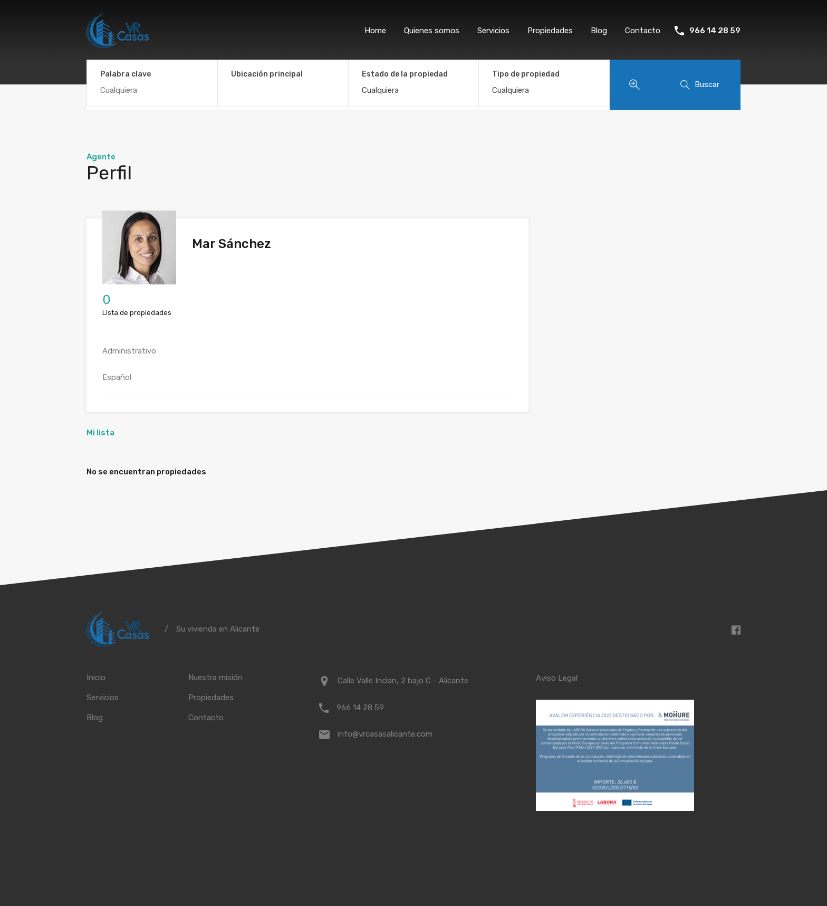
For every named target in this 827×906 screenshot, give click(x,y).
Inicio (95, 677)
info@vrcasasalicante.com (385, 734)
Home (375, 30)
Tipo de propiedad (526, 74)
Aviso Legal (557, 678)
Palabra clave (125, 74)
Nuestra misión (215, 677)
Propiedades (550, 30)
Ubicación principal (267, 74)
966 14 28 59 (715, 30)
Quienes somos (431, 30)
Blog (599, 30)
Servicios (493, 30)
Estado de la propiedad (405, 74)
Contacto (642, 30)
